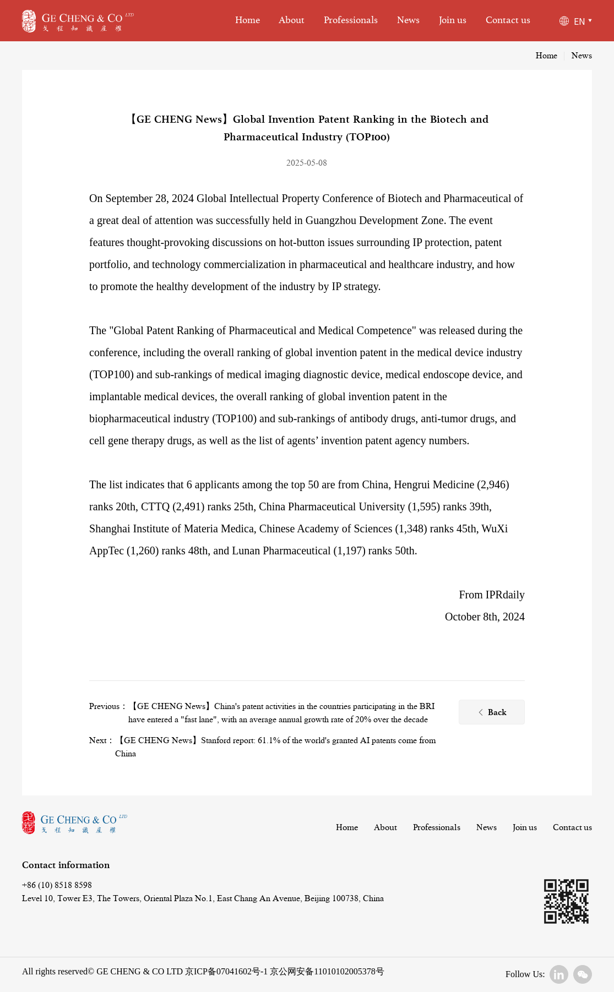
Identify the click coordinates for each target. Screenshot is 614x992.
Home (247, 20)
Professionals (351, 20)
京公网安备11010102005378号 (326, 971)
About (292, 20)
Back (492, 713)
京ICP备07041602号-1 (226, 971)
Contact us (508, 20)
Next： (102, 740)
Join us (452, 20)
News (408, 20)
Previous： (108, 706)
